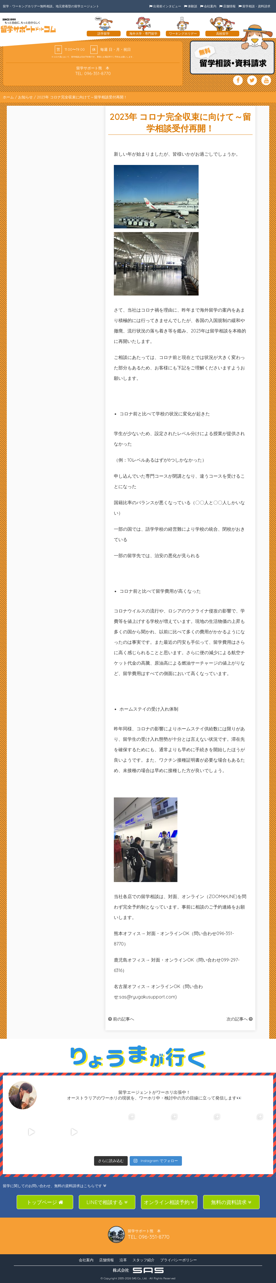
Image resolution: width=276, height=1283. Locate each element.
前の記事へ (121, 1019)
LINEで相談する (107, 1202)
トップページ (45, 1202)
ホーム (8, 97)
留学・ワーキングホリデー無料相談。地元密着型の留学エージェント (51, 6)
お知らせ (25, 97)
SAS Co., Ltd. (139, 1278)
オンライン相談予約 (169, 1202)
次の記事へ (240, 1019)
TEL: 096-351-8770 (93, 73)
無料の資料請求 (231, 1202)
